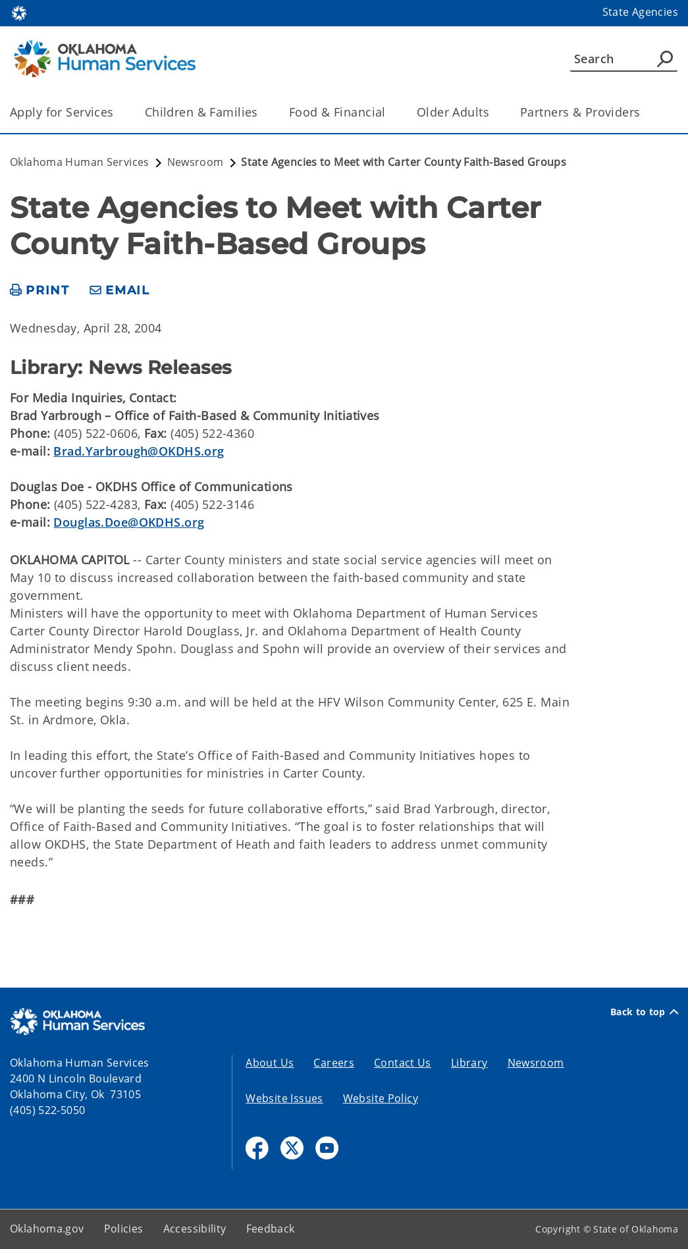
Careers (333, 1062)
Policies (124, 1228)
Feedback (270, 1228)
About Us (270, 1062)
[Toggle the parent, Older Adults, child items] (493, 112)
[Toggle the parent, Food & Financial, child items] (390, 112)
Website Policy (380, 1098)
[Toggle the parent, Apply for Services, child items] (118, 112)
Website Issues (284, 1098)
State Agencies (640, 12)
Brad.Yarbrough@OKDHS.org (138, 451)
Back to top (644, 1012)
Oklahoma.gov (47, 1228)
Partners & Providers (580, 112)
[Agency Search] (665, 58)
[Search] (623, 58)
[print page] (40, 290)
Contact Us (402, 1062)
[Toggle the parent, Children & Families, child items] (262, 112)
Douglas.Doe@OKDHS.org (128, 522)
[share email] (120, 290)
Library (469, 1062)
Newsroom (536, 1062)
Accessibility (194, 1228)
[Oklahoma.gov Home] (19, 12)
